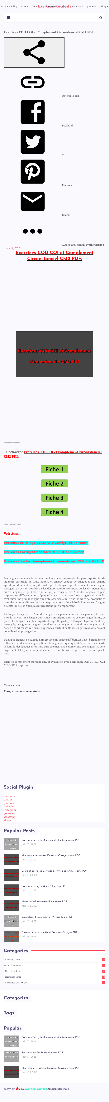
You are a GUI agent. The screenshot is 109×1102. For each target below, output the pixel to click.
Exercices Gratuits (36, 1089)
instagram (77, 6)
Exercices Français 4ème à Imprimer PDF (44, 886)
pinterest (92, 6)
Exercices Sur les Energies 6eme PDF (42, 1052)
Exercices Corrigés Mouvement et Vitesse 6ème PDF (50, 840)
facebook (51, 6)
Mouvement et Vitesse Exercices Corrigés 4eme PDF (50, 855)
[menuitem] (41, 96)
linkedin (9, 806)
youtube (9, 813)
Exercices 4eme (55, 965)
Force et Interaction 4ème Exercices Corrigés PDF (49, 932)
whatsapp (9, 817)
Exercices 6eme (55, 977)
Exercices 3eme (55, 959)
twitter (64, 6)
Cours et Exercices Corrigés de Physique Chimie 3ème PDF (54, 871)
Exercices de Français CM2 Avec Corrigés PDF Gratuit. (46, 543)
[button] (34, 52)
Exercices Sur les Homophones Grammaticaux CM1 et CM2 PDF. (54, 561)
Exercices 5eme (55, 971)
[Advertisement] (54, 296)
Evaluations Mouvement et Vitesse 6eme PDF (47, 917)
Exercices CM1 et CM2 (55, 982)
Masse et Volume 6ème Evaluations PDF (44, 901)
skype (104, 6)
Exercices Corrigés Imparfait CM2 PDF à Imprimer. (44, 552)
